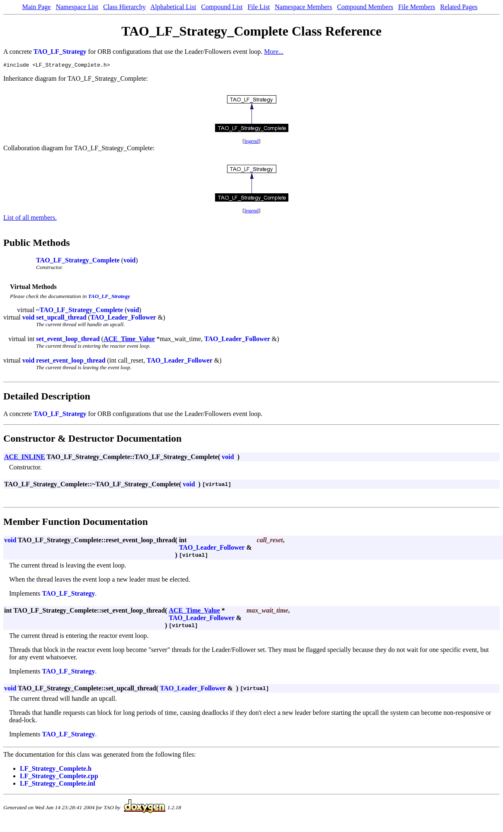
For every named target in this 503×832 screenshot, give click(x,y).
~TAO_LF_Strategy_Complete (79, 311)
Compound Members (365, 6)
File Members (416, 6)
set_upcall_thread (61, 318)
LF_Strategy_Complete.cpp (59, 777)
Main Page (36, 6)
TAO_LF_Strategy (60, 51)
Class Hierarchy (124, 6)
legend (251, 142)
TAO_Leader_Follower (123, 318)
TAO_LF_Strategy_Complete (77, 261)
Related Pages (458, 6)
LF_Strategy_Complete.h (56, 769)
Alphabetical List (173, 6)
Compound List (221, 6)
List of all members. (30, 218)
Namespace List (77, 6)
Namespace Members (303, 6)
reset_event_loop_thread (70, 361)
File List (258, 6)
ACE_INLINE (24, 458)
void (129, 261)
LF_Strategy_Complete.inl (57, 784)
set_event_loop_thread (67, 340)
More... (273, 51)
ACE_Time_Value (129, 340)
